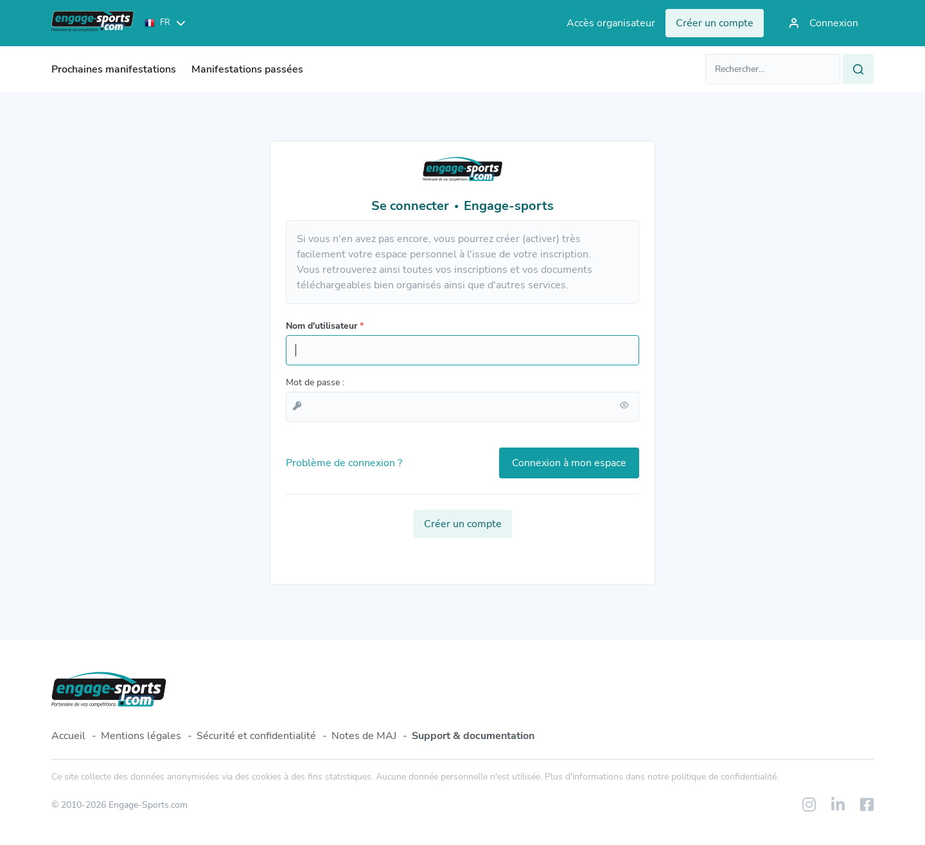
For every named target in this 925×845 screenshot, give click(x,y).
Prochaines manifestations (113, 69)
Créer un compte (463, 524)
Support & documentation (473, 736)
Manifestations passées (247, 69)
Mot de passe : (315, 382)
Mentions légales (141, 736)
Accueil (68, 736)
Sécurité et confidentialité (256, 736)
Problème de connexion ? (344, 463)
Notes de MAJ (363, 736)
